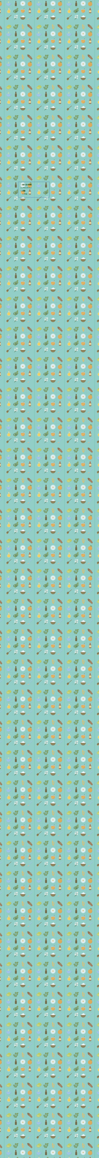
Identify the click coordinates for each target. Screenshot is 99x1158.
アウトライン (27, 188)
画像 (24, 191)
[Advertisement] (49, 57)
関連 (25, 194)
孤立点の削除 (27, 184)
